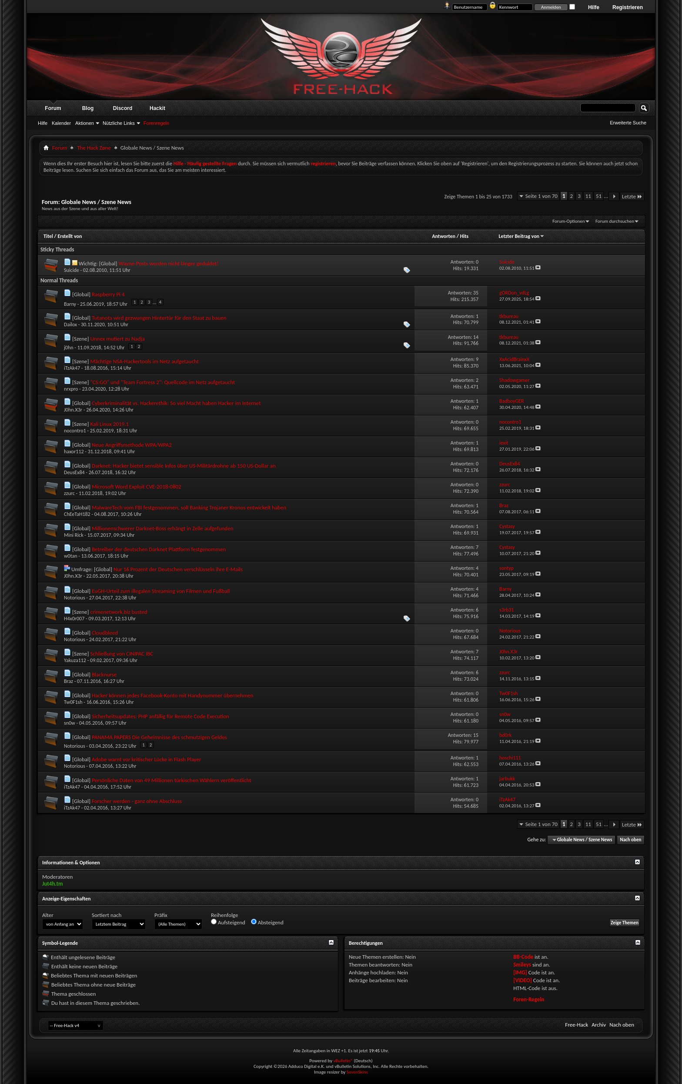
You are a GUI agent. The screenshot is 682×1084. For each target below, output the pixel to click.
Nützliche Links (119, 123)
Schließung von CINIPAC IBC (121, 653)
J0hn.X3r (73, 410)
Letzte (632, 196)
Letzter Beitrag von (521, 236)
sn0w (69, 723)
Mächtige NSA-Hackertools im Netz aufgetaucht (144, 361)
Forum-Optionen (568, 221)
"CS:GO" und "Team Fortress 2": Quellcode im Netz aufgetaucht (162, 382)
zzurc (69, 493)
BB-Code (523, 957)
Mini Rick (74, 535)
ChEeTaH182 (77, 514)
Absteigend (267, 922)
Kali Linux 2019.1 (109, 424)
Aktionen (84, 123)
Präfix (160, 915)
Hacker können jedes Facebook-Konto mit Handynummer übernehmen (173, 695)
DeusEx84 (74, 472)
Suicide (71, 270)
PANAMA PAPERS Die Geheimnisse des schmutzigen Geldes (159, 737)
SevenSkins (357, 1072)
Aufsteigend (228, 922)
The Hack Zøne (93, 147)
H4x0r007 (74, 619)
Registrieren (627, 7)
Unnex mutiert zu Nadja (117, 338)
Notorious (74, 598)
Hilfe (593, 7)
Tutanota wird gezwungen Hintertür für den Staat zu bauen (159, 317)
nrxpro (71, 389)
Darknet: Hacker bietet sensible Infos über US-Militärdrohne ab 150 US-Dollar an (184, 465)
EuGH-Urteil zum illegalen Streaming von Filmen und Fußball (161, 591)
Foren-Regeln (528, 999)
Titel (48, 236)
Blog (88, 108)
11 (588, 196)
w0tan (70, 556)
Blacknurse (104, 674)
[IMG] (520, 972)
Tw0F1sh (73, 702)
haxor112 (74, 451)
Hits (464, 236)
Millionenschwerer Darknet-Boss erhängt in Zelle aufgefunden (163, 528)
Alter (47, 915)
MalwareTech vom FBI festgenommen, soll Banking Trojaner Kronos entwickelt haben (189, 507)
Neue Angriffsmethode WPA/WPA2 (132, 445)
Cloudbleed (105, 632)
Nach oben (630, 840)
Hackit (157, 108)
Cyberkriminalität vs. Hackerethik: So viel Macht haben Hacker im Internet (176, 403)
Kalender (61, 123)
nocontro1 (75, 431)
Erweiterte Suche (628, 122)
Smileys (522, 964)
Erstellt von (69, 236)
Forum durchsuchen (614, 221)
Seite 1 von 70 (541, 196)
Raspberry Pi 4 (108, 294)
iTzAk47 (72, 368)
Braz (68, 681)
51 (599, 196)
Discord (123, 108)
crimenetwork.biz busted (118, 612)
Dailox (70, 324)
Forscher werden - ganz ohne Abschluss (137, 801)
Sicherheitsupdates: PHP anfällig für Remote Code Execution (160, 716)
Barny (70, 304)
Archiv (599, 1024)
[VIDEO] (522, 980)
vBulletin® (343, 1061)
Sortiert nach (106, 915)
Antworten (443, 236)
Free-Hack (576, 1024)
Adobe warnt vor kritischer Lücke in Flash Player (146, 759)
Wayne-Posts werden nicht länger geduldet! (168, 263)
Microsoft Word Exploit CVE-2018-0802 (136, 486)
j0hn (69, 348)
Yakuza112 (75, 660)
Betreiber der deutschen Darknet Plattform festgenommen (159, 549)
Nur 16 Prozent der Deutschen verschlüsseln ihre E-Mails (178, 569)
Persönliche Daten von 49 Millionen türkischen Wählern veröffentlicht (171, 780)
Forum (53, 108)
